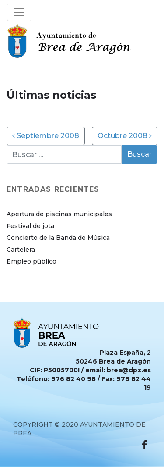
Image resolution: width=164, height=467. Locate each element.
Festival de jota (30, 226)
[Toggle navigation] (19, 12)
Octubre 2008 (125, 136)
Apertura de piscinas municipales (59, 214)
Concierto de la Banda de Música (58, 238)
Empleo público (31, 261)
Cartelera (21, 249)
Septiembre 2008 (45, 136)
